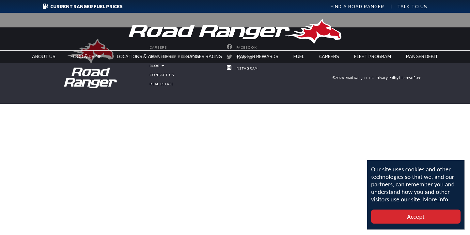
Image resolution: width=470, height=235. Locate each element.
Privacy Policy (387, 77)
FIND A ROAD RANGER (357, 6)
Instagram (247, 68)
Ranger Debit (422, 56)
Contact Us (161, 74)
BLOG (156, 65)
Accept (415, 216)
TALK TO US (412, 6)
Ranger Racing (204, 56)
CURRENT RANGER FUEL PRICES (82, 6)
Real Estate (161, 83)
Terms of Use (411, 77)
